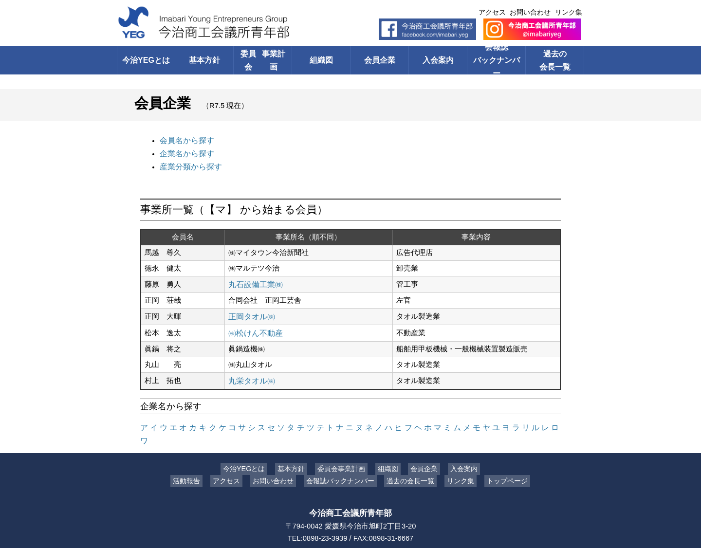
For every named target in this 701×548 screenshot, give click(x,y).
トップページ (500, 459)
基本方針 (204, 60)
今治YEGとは (146, 60)
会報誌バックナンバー (496, 60)
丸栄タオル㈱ (250, 374)
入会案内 (438, 60)
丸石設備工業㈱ (253, 280)
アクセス (492, 12)
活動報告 (193, 459)
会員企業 (379, 60)
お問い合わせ (530, 12)
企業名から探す (185, 152)
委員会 (262, 60)
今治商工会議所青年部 (350, 491)
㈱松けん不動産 (253, 327)
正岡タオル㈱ (250, 311)
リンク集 (568, 12)
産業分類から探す (189, 164)
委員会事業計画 (343, 447)
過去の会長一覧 (555, 60)
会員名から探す (185, 140)
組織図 (321, 60)
